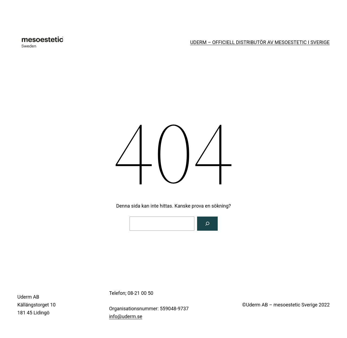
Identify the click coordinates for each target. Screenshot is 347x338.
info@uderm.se (125, 316)
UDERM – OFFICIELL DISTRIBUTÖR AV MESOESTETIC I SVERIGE (260, 42)
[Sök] (207, 224)
